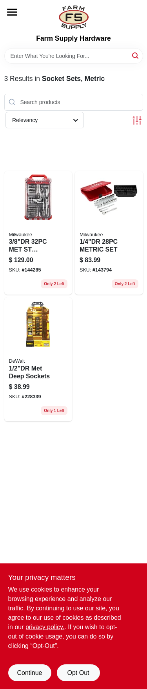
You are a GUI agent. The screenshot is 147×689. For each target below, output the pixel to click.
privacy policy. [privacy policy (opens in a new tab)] (44, 627)
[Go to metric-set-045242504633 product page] (109, 233)
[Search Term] (73, 56)
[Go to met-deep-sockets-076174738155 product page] (38, 359)
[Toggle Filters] (137, 120)
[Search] (136, 55)
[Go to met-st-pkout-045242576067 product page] (38, 233)
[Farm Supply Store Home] (74, 17)
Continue (29, 672)
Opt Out (78, 672)
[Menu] (12, 12)
